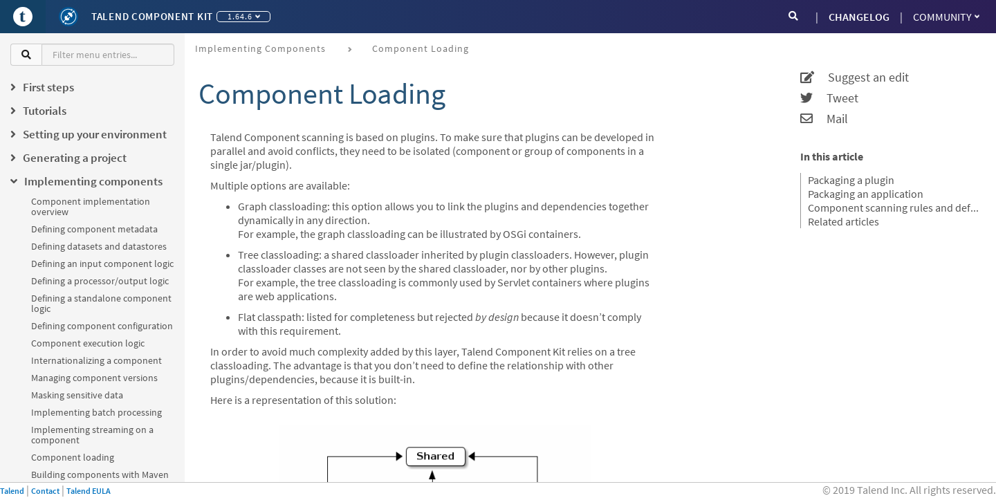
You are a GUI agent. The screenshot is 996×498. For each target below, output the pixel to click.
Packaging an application (865, 194)
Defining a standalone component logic (101, 303)
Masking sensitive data (77, 395)
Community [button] (946, 17)
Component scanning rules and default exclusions (893, 207)
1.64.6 (244, 16)
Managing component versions (94, 377)
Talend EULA (88, 491)
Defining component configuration (102, 326)
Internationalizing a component (96, 360)
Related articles (843, 221)
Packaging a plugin (851, 180)
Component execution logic (88, 343)
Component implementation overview (90, 206)
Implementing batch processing (96, 412)
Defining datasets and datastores (99, 246)
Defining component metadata (94, 229)
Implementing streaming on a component (92, 434)
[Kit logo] (68, 16)
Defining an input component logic (102, 263)
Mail (824, 119)
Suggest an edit (854, 77)
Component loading (72, 457)
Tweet (829, 98)
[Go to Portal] (23, 16)
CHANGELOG (859, 17)
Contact (45, 491)
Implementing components (260, 48)
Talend (12, 491)
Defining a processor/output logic (100, 281)
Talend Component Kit (152, 16)
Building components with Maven (100, 474)
